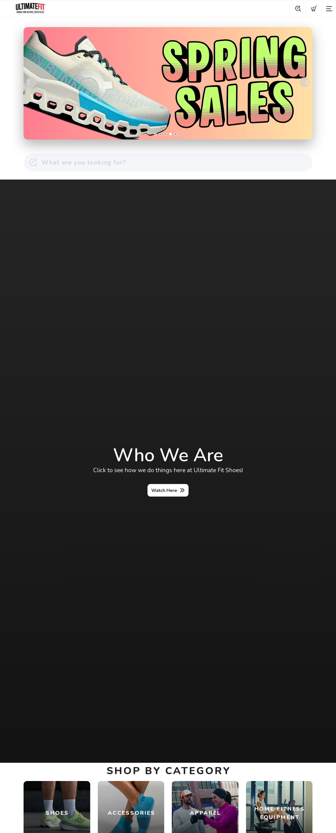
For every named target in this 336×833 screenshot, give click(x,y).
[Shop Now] (168, 83)
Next (305, 82)
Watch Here (164, 490)
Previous (31, 82)
